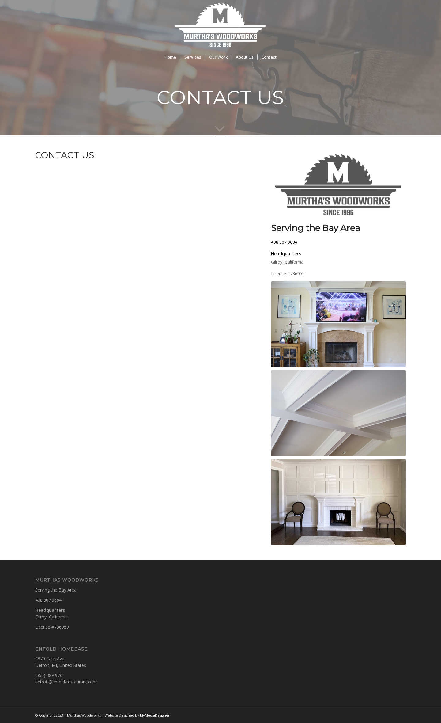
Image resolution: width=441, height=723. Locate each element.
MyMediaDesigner (155, 715)
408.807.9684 (284, 242)
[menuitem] (170, 57)
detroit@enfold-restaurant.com (66, 682)
